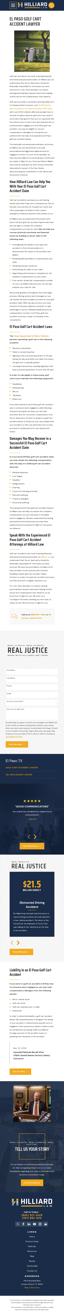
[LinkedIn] (29, 1224)
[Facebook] (23, 1224)
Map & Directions (32, 1287)
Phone (9, 686)
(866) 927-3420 (38, 614)
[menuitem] (32, 767)
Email (9, 694)
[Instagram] (40, 1224)
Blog (32, 1256)
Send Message (17, 744)
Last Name (11, 678)
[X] (17, 1224)
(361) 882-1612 (32, 1218)
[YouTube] (34, 1224)
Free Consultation (32, 1183)
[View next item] (35, 837)
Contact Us (32, 1271)
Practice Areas (32, 1241)
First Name (11, 670)
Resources (32, 1251)
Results (32, 1261)
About (32, 1236)
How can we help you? (15, 709)
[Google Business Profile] (45, 1224)
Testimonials (32, 1266)
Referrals (32, 1246)
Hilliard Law (45, 557)
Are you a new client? (15, 701)
